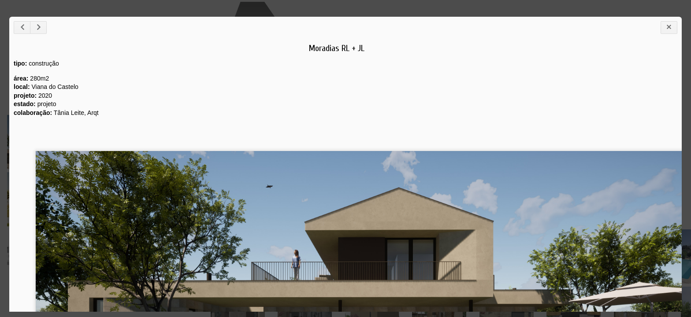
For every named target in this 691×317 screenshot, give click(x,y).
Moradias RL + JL (336, 48)
